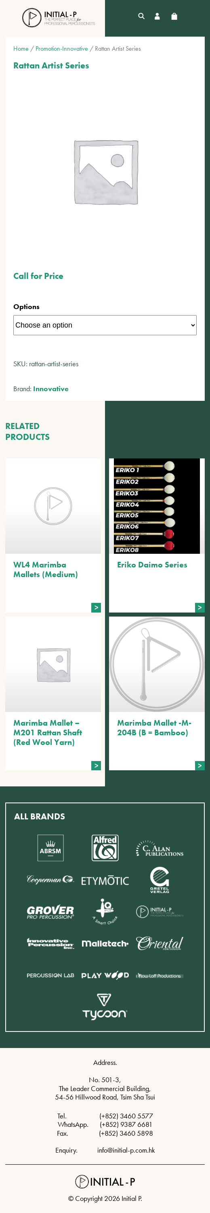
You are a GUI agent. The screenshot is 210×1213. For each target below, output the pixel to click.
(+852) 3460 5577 (126, 1115)
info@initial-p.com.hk (126, 1150)
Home (21, 48)
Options (26, 306)
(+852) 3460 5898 (126, 1133)
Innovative (51, 388)
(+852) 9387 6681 (126, 1124)
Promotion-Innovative (62, 48)
